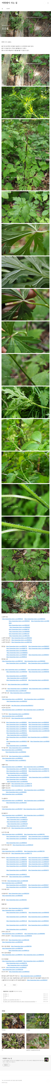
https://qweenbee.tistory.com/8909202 (17, 701)
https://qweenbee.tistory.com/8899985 (38, 866)
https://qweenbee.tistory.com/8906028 (16, 777)
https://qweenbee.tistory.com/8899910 (16, 741)
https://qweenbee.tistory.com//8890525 (34, 619)
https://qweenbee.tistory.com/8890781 (16, 912)
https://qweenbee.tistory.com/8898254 (21, 935)
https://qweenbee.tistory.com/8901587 (17, 678)
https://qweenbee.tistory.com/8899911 (39, 728)
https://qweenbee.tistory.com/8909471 (16, 874)
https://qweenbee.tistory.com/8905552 (19, 971)
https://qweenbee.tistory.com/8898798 (21, 946)
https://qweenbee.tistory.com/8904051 (21, 718)
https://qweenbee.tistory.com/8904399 (12, 883)
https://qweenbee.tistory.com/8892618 (39, 724)
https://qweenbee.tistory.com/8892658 (16, 864)
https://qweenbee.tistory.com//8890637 (38, 646)
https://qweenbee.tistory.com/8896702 (19, 629)
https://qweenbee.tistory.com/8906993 (34, 933)
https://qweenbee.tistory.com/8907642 (16, 925)
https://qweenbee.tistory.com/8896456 (39, 671)
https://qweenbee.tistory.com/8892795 (16, 726)
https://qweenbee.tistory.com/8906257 (16, 967)
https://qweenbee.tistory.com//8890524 (12, 619)
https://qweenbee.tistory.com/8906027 (38, 885)
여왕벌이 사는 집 (9, 3)
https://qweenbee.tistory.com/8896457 (39, 654)
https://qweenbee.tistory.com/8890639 (12, 800)
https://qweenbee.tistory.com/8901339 (33, 709)
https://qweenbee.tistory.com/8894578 (39, 864)
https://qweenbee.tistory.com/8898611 (21, 640)
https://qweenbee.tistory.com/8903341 (16, 731)
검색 (44, 3)
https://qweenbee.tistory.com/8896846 (16, 773)
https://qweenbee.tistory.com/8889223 (16, 817)
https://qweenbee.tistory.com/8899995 (19, 631)
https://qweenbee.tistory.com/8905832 (38, 921)
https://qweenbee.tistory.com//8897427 (12, 661)
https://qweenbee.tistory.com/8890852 (16, 769)
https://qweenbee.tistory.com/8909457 (38, 887)
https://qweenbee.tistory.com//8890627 (15, 669)
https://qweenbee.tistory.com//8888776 (16, 648)
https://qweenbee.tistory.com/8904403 (38, 680)
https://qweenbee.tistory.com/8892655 (12, 895)
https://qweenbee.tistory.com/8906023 (18, 775)
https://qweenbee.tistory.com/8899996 (38, 838)
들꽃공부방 (5, 991)
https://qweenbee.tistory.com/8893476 (12, 933)
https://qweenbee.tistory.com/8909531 (16, 929)
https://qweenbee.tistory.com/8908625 (34, 790)
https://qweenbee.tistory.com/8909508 (17, 781)
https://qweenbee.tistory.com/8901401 (19, 635)
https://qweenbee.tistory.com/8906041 (16, 887)
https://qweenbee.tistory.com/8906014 (16, 657)
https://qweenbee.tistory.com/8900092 (39, 777)
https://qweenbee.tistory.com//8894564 (16, 671)
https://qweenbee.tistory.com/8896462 (20, 627)
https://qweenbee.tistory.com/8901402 (16, 916)
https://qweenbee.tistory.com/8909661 (12, 794)
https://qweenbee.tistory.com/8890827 (38, 857)
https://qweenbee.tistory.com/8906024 (16, 885)
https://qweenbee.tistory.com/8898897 (12, 961)
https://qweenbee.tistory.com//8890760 (16, 646)
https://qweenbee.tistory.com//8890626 (19, 621)
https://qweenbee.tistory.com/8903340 (16, 680)
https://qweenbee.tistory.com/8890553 (19, 714)
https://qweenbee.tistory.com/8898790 (33, 954)
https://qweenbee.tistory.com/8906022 (16, 842)
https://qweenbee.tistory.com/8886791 (39, 769)
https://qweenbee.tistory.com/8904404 (34, 800)
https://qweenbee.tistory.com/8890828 (12, 834)
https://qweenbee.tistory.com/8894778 (39, 771)
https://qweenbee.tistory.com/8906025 (17, 735)
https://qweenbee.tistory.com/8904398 (17, 880)
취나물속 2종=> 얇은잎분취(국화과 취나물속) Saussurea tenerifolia (19, 1001)
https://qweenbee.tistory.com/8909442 (16, 779)
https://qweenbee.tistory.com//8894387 (19, 625)
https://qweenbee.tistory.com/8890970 (12, 815)
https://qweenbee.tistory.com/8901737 (17, 826)
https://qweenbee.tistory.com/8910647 (16, 802)
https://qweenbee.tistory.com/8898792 (12, 954)
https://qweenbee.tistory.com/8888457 (19, 908)
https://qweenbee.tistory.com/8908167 (20, 692)
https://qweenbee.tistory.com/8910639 (33, 809)
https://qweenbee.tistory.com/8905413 (12, 790)
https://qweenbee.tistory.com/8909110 (38, 925)
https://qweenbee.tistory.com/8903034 (12, 709)
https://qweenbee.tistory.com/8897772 (21, 853)
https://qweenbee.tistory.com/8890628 (17, 688)
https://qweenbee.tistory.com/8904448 (39, 731)
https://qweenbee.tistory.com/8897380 (21, 828)
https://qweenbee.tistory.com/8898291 (16, 728)
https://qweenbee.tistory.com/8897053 (21, 642)
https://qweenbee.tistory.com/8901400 (16, 690)
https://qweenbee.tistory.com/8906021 (16, 760)
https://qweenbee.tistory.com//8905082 (34, 661)
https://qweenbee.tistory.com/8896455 (39, 726)
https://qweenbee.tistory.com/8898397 (17, 821)
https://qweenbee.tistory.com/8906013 (16, 733)
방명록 (8, 8)
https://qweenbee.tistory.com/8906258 (13, 969)
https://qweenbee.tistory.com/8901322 (19, 633)
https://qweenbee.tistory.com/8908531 (12, 750)
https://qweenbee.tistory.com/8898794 (16, 963)
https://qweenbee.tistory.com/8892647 (39, 861)
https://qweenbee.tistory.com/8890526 (31, 976)
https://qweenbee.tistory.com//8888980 (39, 648)
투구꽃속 (5, 994)
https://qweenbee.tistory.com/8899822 (34, 699)
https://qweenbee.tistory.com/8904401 (39, 688)
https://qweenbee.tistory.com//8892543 (38, 669)
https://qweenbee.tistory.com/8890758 (34, 834)
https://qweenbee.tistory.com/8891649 (18, 684)
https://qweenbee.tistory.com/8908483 (19, 876)
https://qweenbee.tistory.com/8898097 (16, 676)
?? (3, 997)
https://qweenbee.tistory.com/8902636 (12, 942)
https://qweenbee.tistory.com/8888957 (12, 766)
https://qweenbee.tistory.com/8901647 (17, 823)
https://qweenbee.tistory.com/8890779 (12, 910)
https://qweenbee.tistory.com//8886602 (17, 652)
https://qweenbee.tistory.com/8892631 (12, 851)
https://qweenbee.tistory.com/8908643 (19, 747)
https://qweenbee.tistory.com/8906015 (16, 870)
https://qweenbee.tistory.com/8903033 (38, 916)
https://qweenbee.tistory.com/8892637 (16, 836)
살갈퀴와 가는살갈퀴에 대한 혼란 (11, 999)
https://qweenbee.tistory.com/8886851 (34, 766)
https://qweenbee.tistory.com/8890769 (16, 861)
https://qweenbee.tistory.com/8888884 (16, 722)
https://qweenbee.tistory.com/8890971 (34, 815)
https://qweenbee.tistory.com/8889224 (17, 819)
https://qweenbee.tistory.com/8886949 (38, 722)
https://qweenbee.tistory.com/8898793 (33, 961)
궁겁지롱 (11, 991)
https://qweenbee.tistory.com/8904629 (17, 965)
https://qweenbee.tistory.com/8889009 (16, 859)
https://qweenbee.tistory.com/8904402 (16, 899)
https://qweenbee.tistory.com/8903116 (16, 921)
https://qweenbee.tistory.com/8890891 (38, 737)
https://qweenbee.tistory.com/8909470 (38, 870)
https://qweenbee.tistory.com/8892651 (39, 836)
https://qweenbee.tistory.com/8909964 (16, 745)
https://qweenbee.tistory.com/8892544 (19, 893)
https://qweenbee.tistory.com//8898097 (16, 654)
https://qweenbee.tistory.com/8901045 (19, 940)
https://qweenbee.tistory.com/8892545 (12, 699)
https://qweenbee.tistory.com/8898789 (12, 948)
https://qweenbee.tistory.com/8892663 (21, 638)
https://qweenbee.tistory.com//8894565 (16, 650)
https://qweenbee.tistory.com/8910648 (12, 716)
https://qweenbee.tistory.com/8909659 (16, 792)
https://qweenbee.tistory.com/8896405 (39, 912)
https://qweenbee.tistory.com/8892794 (34, 851)
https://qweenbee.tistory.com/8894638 (16, 771)
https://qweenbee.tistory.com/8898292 (16, 838)
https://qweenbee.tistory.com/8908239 (38, 663)
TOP (48, 1081)
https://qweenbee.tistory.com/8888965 (39, 859)
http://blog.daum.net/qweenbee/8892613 (22, 705)
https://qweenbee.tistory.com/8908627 (16, 663)
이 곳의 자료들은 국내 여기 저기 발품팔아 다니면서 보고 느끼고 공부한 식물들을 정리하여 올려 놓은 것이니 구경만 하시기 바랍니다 (23, 1061)
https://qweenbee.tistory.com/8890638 (16, 724)
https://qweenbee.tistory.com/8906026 (16, 737)
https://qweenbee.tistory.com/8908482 (16, 752)
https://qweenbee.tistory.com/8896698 (16, 866)
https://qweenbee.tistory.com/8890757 (16, 857)
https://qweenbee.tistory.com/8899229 (23, 845)
